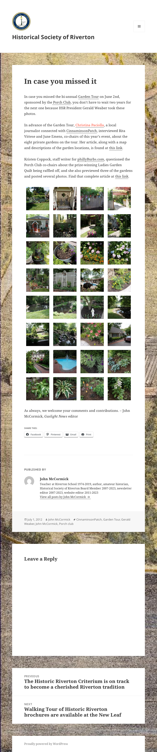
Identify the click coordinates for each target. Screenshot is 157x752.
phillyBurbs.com (90, 159)
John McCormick (59, 519)
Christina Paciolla (89, 125)
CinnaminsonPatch (81, 130)
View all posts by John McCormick (63, 497)
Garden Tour (88, 96)
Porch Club (61, 102)
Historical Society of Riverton (53, 37)
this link (115, 148)
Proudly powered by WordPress (46, 744)
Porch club (66, 524)
